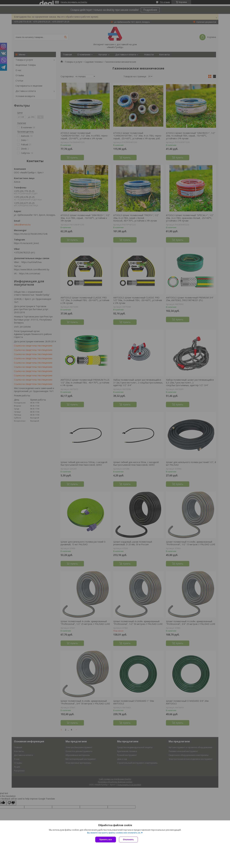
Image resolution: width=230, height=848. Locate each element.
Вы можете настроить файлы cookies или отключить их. (114, 833)
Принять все (105, 839)
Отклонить (128, 839)
